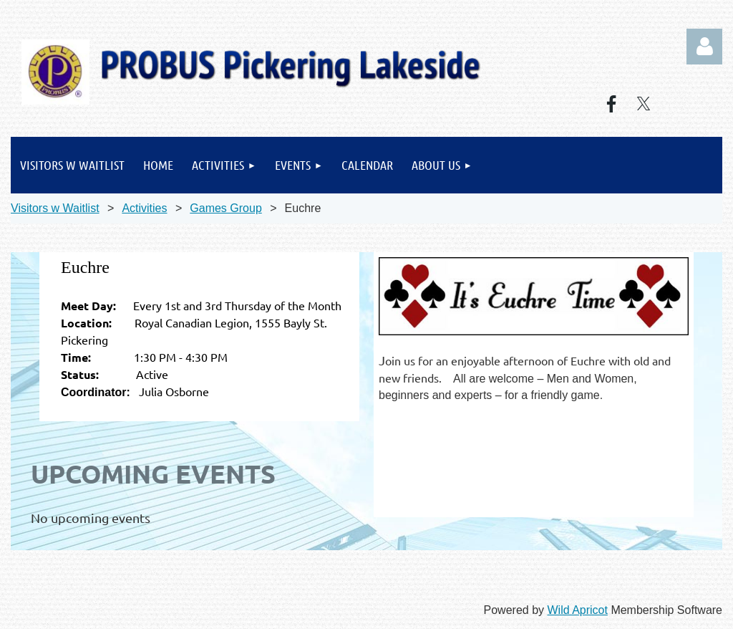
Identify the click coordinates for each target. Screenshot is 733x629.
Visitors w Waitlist (55, 208)
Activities (144, 208)
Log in (704, 46)
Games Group (225, 208)
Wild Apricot (577, 610)
